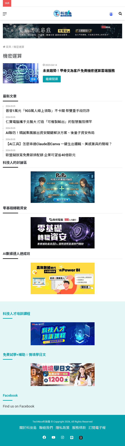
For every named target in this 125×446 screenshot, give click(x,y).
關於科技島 (28, 428)
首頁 (7, 46)
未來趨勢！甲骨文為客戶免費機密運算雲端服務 (79, 71)
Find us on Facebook (18, 406)
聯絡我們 (46, 428)
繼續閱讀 (52, 79)
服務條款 (79, 428)
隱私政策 (62, 428)
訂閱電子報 (97, 428)
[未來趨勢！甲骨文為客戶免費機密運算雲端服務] (21, 73)
